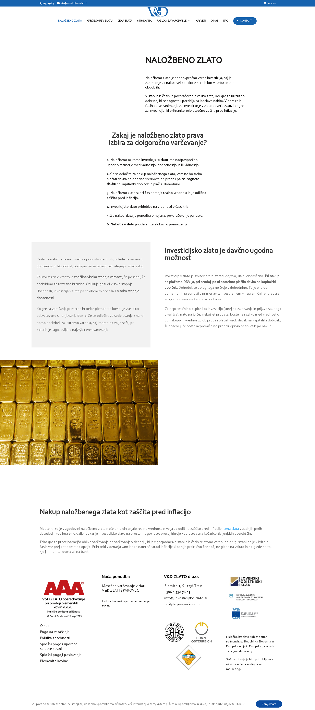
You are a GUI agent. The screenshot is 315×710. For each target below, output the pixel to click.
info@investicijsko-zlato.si (185, 598)
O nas (44, 626)
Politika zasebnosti (55, 638)
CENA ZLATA (125, 21)
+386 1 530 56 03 (177, 592)
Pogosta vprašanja (55, 632)
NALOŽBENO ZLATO (70, 21)
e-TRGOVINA (144, 21)
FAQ (225, 21)
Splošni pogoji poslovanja (61, 655)
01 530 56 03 (48, 3)
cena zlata (231, 529)
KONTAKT (246, 21)
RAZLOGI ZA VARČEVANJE (171, 21)
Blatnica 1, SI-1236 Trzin (183, 586)
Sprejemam (269, 704)
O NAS (214, 21)
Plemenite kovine (54, 661)
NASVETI (201, 21)
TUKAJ (239, 704)
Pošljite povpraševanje (182, 604)
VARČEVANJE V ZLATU (99, 21)
